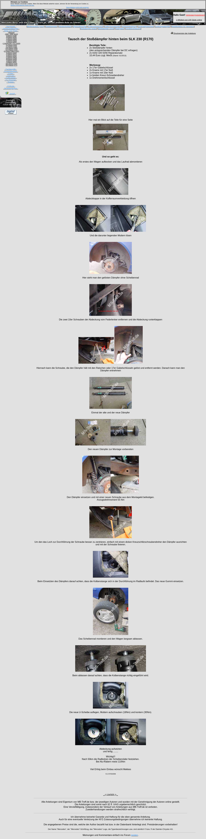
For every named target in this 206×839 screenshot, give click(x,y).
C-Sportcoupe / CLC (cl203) (11, 43)
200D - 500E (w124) (11, 34)
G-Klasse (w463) (11, 57)
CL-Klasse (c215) (11, 45)
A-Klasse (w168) (11, 36)
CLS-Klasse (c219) (11, 50)
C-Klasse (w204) (11, 42)
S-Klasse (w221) (11, 62)
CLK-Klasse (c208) (11, 48)
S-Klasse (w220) (11, 60)
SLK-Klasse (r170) (11, 64)
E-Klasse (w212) (11, 56)
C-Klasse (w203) (11, 40)
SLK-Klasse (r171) (11, 65)
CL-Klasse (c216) (11, 46)
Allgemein (11, 32)
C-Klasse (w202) (11, 39)
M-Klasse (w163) (11, 59)
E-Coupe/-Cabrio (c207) (11, 51)
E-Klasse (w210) (11, 53)
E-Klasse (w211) (11, 54)
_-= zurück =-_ (110, 794)
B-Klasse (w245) (11, 37)
